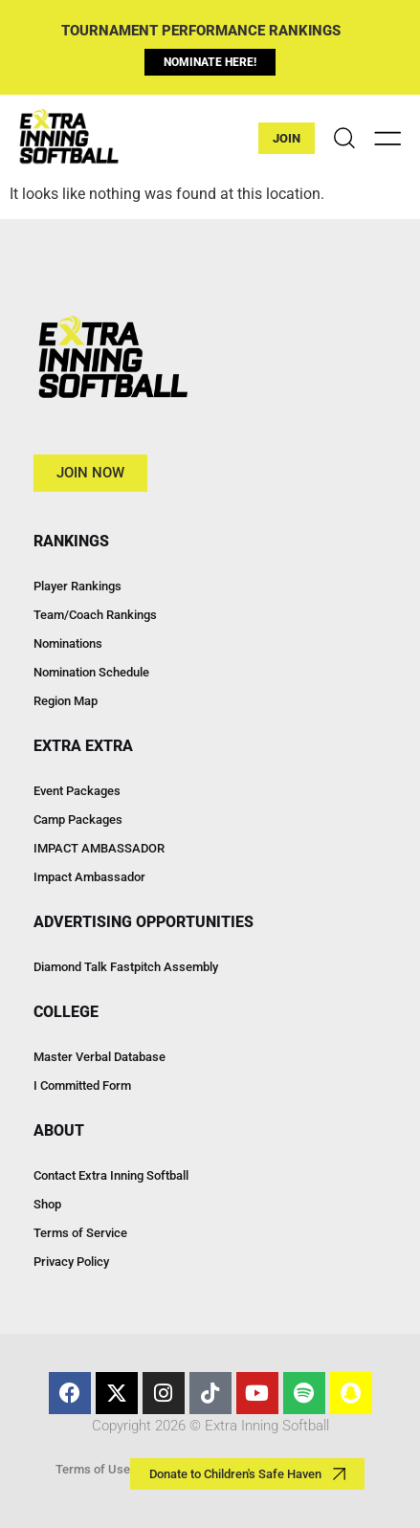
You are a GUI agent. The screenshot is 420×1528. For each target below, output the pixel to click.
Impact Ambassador (89, 877)
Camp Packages (77, 819)
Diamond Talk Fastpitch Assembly (125, 967)
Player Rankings (77, 586)
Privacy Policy (71, 1261)
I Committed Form (82, 1085)
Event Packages (77, 791)
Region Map (65, 701)
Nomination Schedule (91, 672)
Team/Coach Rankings (95, 615)
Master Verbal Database (99, 1057)
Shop (47, 1204)
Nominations (67, 643)
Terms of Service (80, 1233)
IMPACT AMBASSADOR (99, 848)
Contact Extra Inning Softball (110, 1175)
